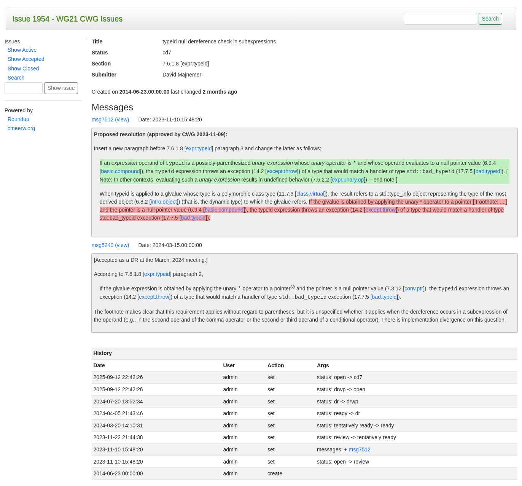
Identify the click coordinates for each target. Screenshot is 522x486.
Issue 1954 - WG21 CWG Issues (67, 18)
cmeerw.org (21, 128)
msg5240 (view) (110, 245)
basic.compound (120, 172)
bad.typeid (488, 172)
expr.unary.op (348, 180)
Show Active (22, 50)
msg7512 (360, 449)
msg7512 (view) (110, 119)
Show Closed (23, 68)
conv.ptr (413, 289)
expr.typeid (199, 148)
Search (16, 78)
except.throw (282, 172)
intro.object (164, 202)
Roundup (18, 119)
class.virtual (310, 194)
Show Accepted (26, 59)
